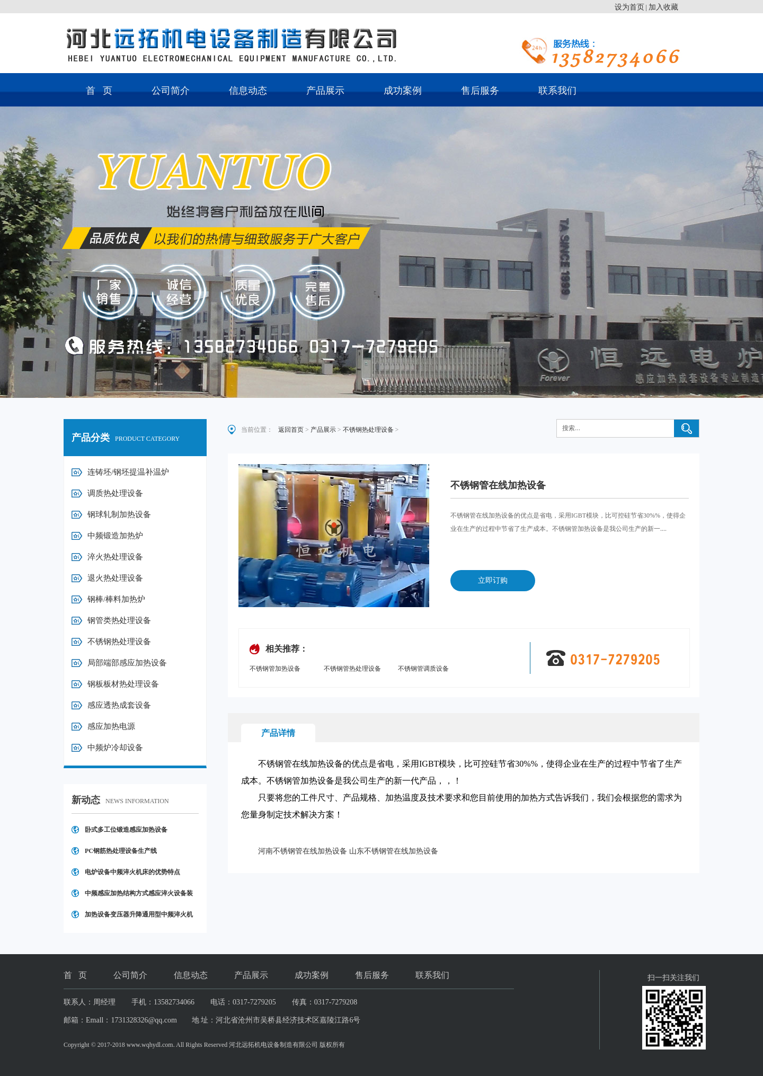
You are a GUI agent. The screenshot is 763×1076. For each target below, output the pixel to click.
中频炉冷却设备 (115, 747)
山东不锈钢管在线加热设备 (393, 851)
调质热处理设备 (115, 493)
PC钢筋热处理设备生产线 (121, 851)
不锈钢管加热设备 (275, 668)
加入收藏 (663, 7)
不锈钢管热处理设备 (352, 668)
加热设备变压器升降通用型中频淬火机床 (139, 918)
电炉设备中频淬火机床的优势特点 (132, 872)
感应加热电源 (111, 726)
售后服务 (480, 90)
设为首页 (629, 7)
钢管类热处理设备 (119, 620)
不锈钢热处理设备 (119, 641)
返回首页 (291, 429)
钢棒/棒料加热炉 (116, 599)
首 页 (99, 90)
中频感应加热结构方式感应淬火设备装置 (139, 897)
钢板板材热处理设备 (123, 684)
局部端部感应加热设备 (127, 663)
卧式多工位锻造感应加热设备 (126, 829)
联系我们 (557, 90)
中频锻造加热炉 (115, 535)
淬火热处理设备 (115, 557)
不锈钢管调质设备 (423, 668)
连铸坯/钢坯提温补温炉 (128, 472)
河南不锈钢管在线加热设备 (302, 851)
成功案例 (403, 90)
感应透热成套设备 (119, 705)
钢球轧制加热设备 (119, 514)
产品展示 (325, 90)
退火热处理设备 (115, 578)
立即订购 (493, 580)
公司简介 (171, 90)
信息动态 (248, 90)
